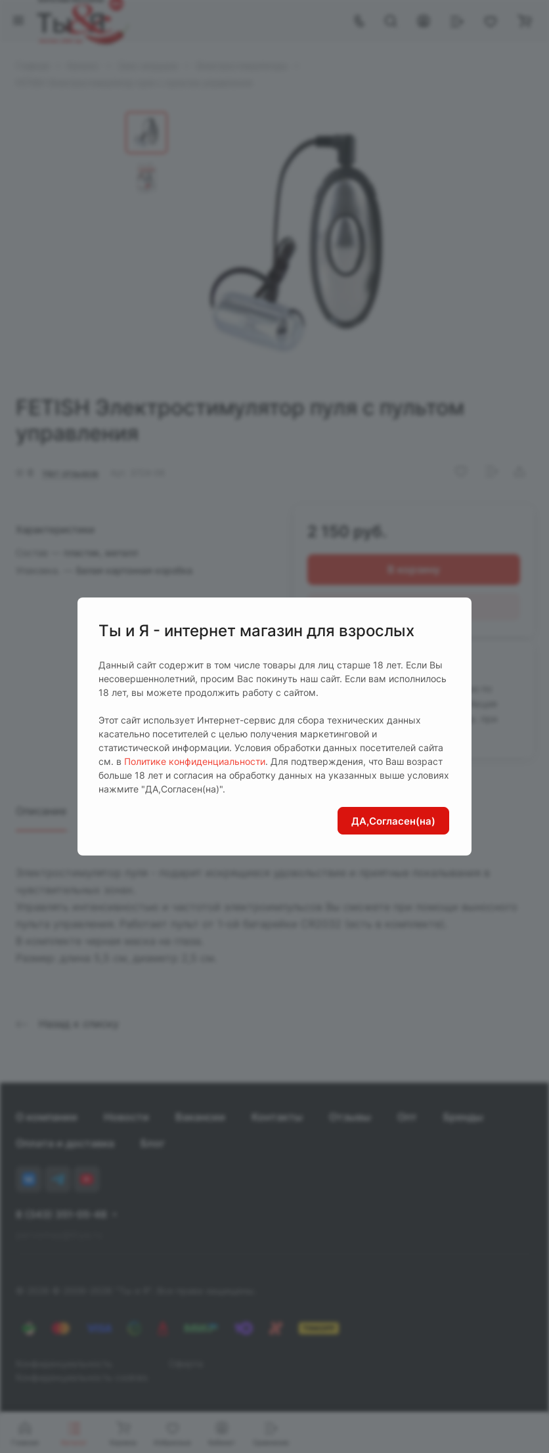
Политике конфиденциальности (194, 761)
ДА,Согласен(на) (393, 821)
